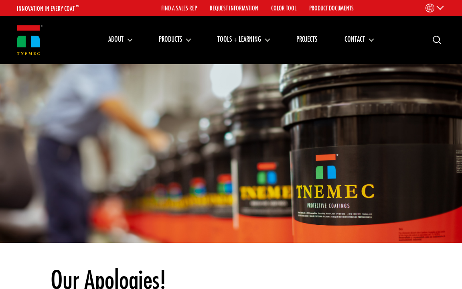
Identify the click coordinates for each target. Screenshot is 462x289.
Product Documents (331, 8)
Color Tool (283, 8)
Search (434, 40)
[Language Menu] (434, 8)
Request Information (234, 8)
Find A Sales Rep (179, 8)
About (116, 39)
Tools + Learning (239, 39)
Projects (306, 39)
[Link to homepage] (30, 40)
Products (170, 39)
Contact (354, 39)
